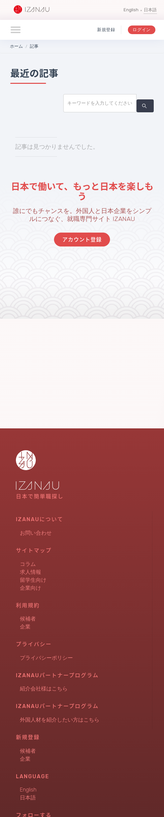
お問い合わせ (36, 533)
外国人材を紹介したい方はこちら (59, 720)
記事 (34, 46)
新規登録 (106, 29)
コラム (28, 564)
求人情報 (30, 572)
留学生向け (33, 580)
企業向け (30, 588)
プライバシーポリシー (46, 658)
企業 (25, 627)
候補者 (28, 619)
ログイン (142, 29)
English (131, 9)
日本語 (150, 9)
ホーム (16, 46)
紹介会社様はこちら (44, 688)
